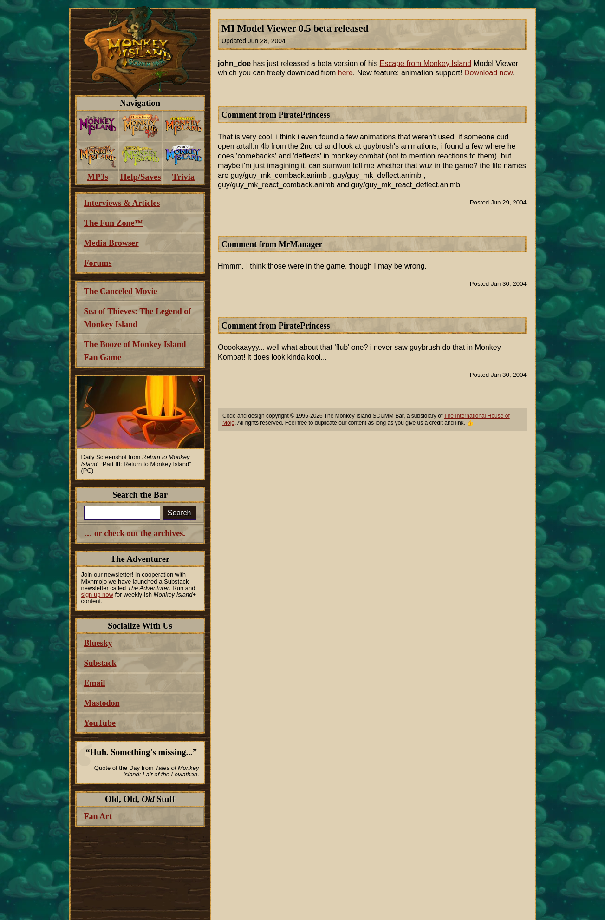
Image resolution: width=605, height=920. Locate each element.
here (345, 73)
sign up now (97, 594)
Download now (488, 73)
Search (179, 513)
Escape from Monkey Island (425, 63)
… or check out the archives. (134, 533)
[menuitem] (98, 126)
